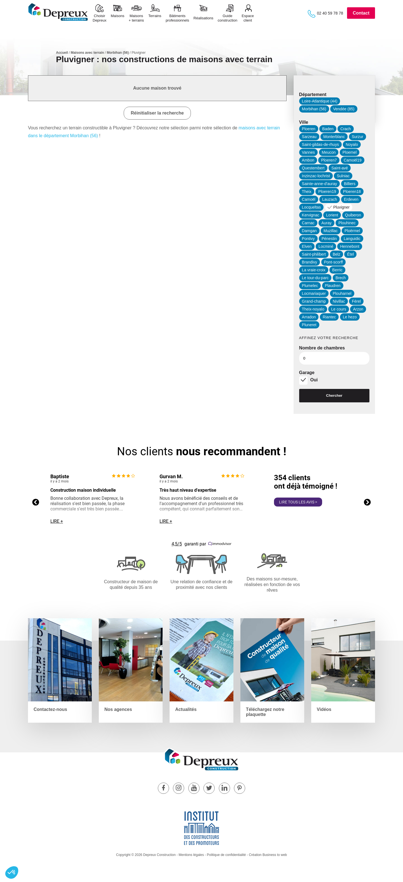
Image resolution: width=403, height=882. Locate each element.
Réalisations (203, 18)
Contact (361, 13)
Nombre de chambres (322, 348)
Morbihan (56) (118, 53)
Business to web (275, 855)
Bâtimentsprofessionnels (177, 18)
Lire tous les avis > (298, 502)
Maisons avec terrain (87, 53)
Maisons (117, 18)
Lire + (56, 521)
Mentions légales (191, 855)
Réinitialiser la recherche (157, 113)
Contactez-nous (50, 709)
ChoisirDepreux (99, 18)
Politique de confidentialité (226, 855)
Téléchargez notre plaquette (265, 712)
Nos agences (118, 709)
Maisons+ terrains (136, 18)
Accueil (62, 53)
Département (313, 94)
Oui (314, 379)
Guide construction (227, 18)
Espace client (248, 18)
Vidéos (324, 709)
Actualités (185, 709)
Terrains (154, 18)
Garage (307, 372)
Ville (303, 122)
